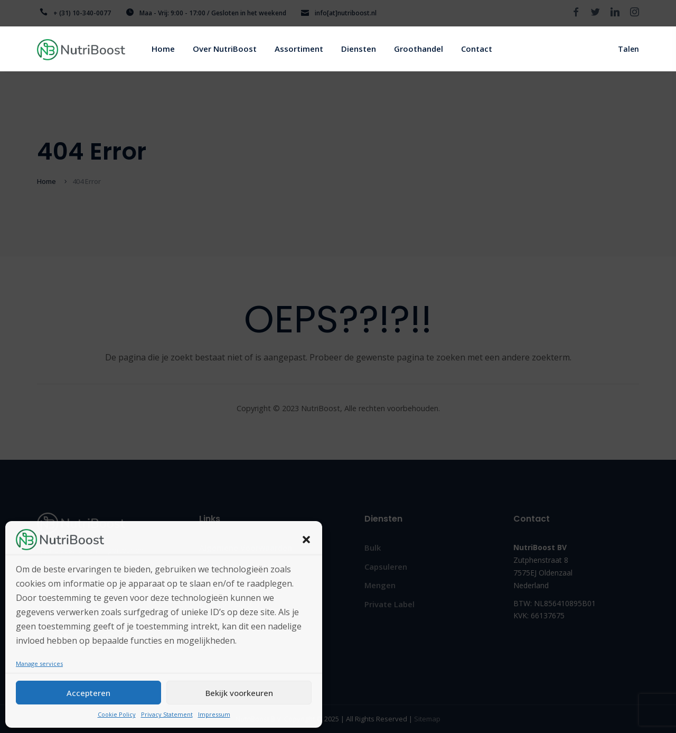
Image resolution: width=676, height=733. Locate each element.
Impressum (214, 714)
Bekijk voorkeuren (239, 693)
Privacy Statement (167, 714)
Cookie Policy (117, 714)
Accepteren (88, 693)
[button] (306, 539)
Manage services (39, 663)
